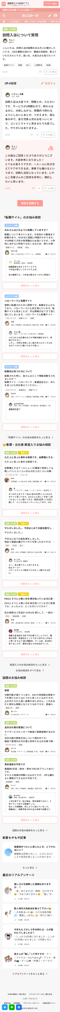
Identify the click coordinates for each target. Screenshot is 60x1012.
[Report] (40, 71)
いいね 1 (50, 71)
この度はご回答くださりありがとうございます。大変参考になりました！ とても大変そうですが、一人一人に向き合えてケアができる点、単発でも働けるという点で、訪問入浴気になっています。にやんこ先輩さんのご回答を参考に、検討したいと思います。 (30, 168)
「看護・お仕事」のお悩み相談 (34, 21)
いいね (48, 188)
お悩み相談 (15, 21)
